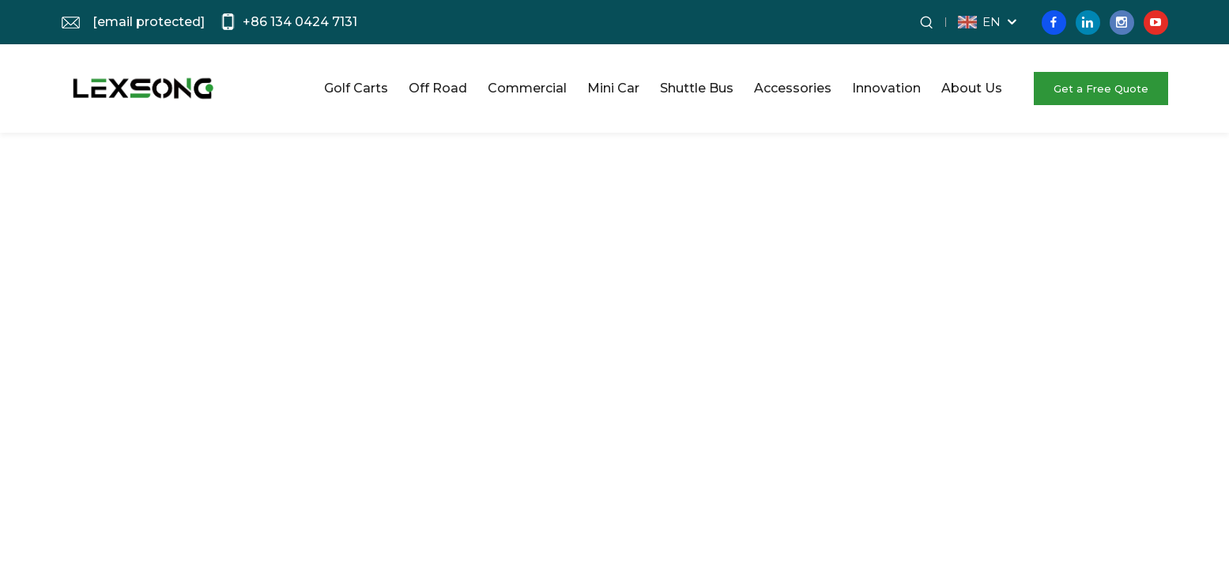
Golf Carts (356, 88)
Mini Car (613, 88)
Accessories (792, 88)
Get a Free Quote (1101, 88)
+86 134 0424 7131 (300, 21)
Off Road (438, 88)
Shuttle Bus (696, 88)
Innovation (886, 88)
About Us (971, 88)
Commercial (527, 88)
